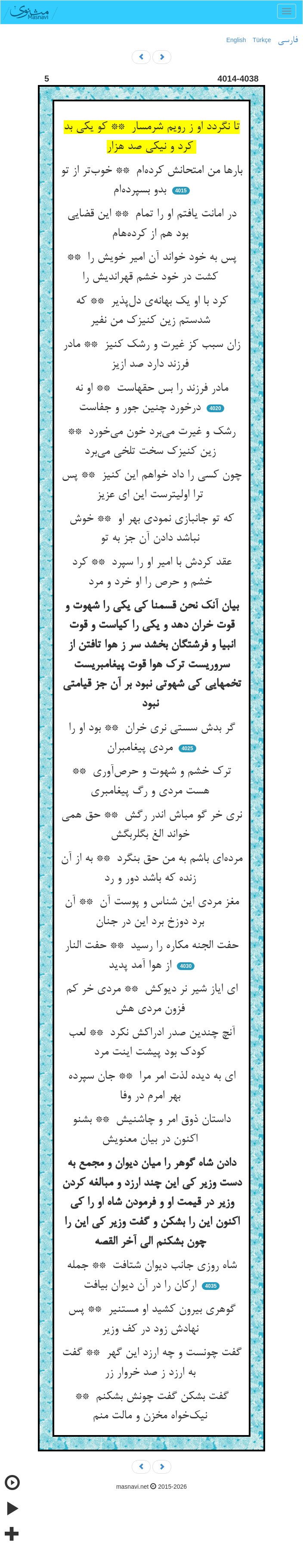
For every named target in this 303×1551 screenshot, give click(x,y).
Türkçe (262, 39)
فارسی (288, 40)
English (236, 39)
